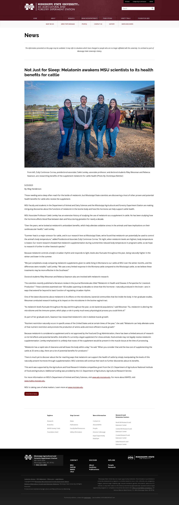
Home (35, 18)
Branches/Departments (89, 18)
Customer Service (29, 479)
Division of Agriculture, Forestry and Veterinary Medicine (41, 484)
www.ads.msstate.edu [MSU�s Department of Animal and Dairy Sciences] (101, 377)
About (53, 18)
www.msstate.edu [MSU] (75, 387)
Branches (50, 425)
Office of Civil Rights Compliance (142, 488)
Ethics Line (50, 479)
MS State (127, 1)
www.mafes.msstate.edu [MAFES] (34, 381)
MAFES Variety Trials (53, 428)
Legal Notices (59, 479)
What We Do (50, 24)
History (112, 24)
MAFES (72, 469)
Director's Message (68, 24)
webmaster (87, 497)
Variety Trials (125, 18)
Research (71, 18)
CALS (72, 471)
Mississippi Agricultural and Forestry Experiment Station (52, 481)
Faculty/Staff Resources (77, 428)
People (84, 24)
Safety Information (76, 432)
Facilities (92, 467)
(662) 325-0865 (41, 465)
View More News (31, 394)
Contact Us (98, 24)
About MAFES (97, 425)
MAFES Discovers (127, 24)
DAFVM (151, 1)
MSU (72, 465)
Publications (107, 18)
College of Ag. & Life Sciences (139, 1)
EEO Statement (41, 479)
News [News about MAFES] (72, 421)
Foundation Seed (144, 18)
